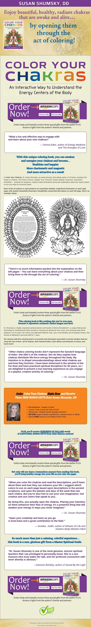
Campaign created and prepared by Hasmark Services (47, 623)
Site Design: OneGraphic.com (46, 625)
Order (19, 393)
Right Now (53, 393)
